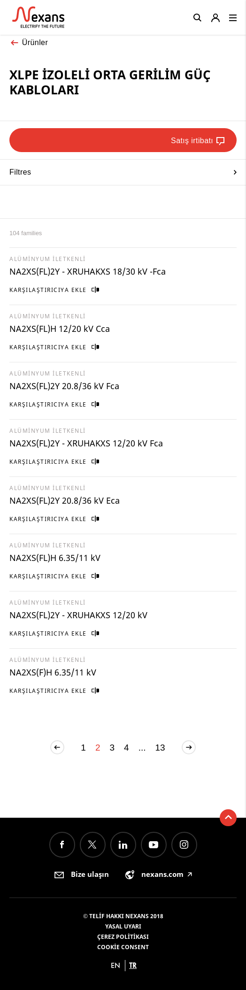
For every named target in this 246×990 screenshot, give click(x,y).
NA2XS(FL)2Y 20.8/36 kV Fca (64, 385)
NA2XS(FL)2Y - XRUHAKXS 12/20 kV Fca (86, 443)
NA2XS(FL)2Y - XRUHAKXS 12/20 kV (78, 615)
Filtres (123, 172)
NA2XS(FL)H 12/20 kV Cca (59, 328)
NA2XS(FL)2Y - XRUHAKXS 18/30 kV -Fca (87, 271)
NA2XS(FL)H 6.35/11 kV (54, 557)
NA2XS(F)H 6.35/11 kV (52, 672)
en (115, 965)
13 (160, 747)
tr (133, 965)
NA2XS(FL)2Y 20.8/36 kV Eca (64, 500)
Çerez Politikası (123, 937)
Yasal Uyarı (123, 926)
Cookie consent (123, 947)
